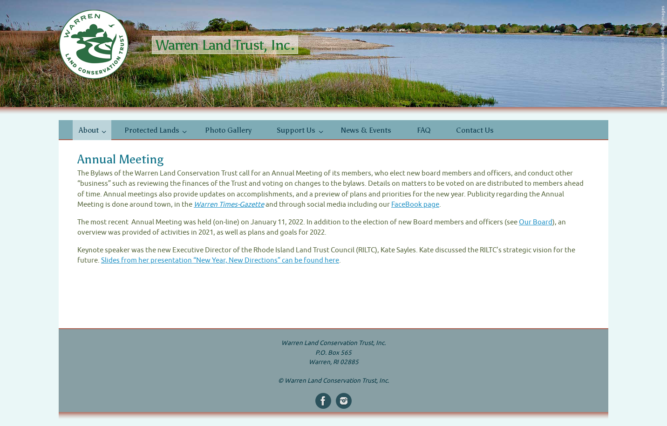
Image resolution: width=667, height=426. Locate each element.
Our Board (535, 222)
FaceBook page (415, 204)
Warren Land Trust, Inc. (225, 45)
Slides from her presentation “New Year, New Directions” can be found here (220, 260)
